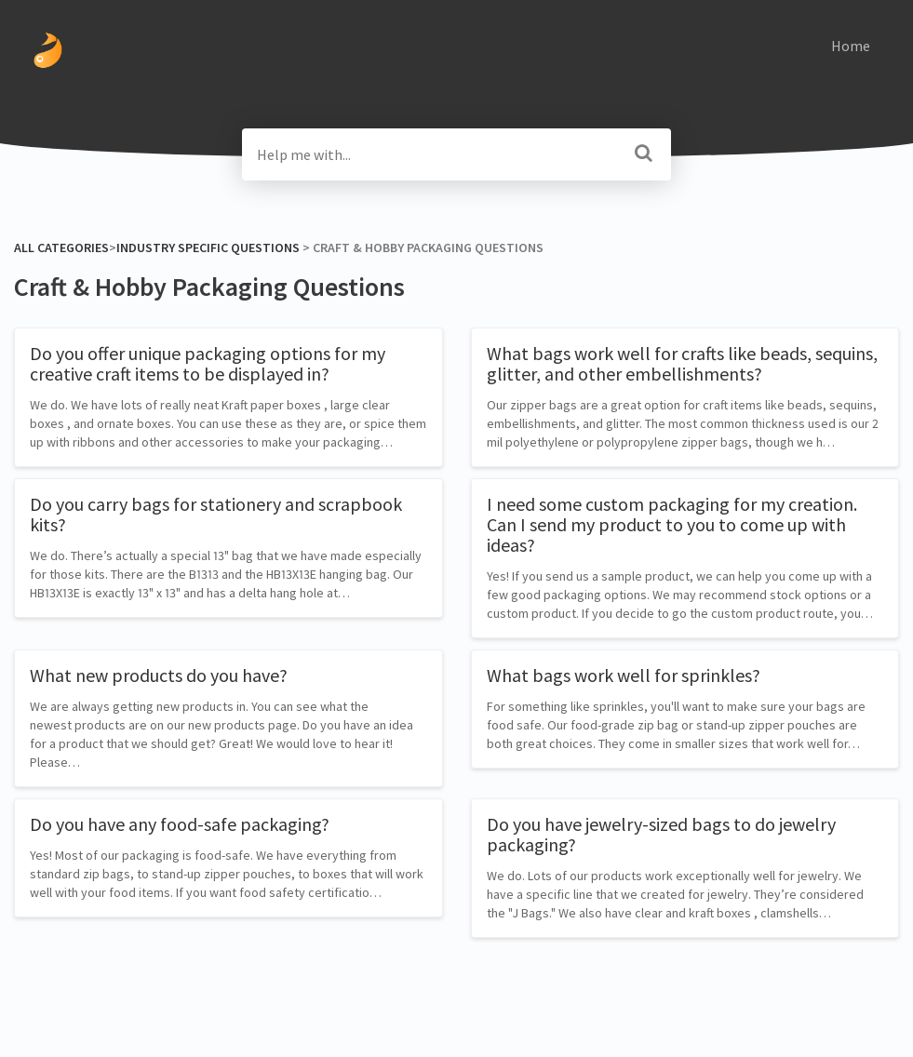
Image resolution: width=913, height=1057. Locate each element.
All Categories (61, 247)
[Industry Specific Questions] (208, 247)
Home (850, 45)
